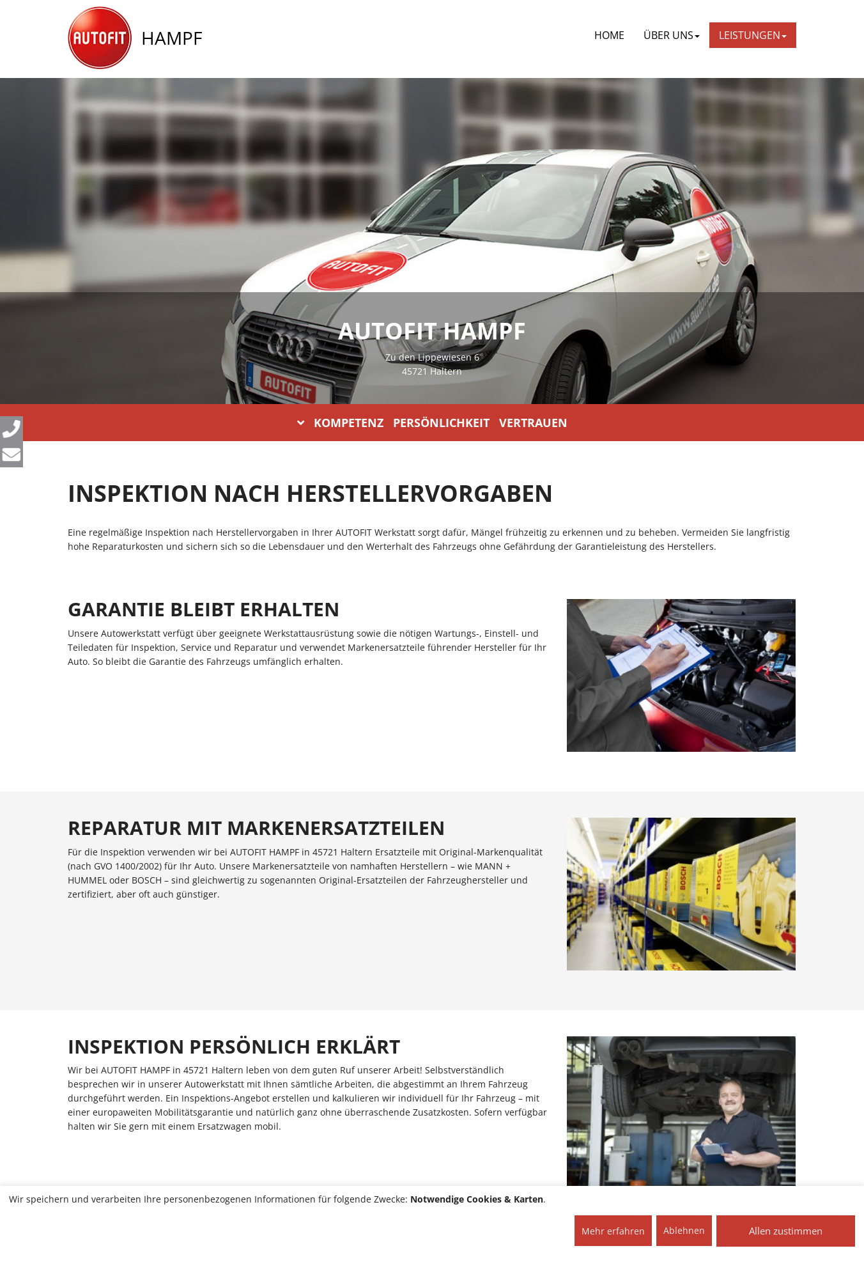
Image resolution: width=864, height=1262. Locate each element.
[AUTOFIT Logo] (99, 38)
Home (609, 35)
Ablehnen (684, 1230)
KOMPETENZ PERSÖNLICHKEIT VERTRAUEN (432, 422)
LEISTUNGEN (753, 35)
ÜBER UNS (672, 35)
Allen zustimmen (785, 1230)
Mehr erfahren (613, 1231)
